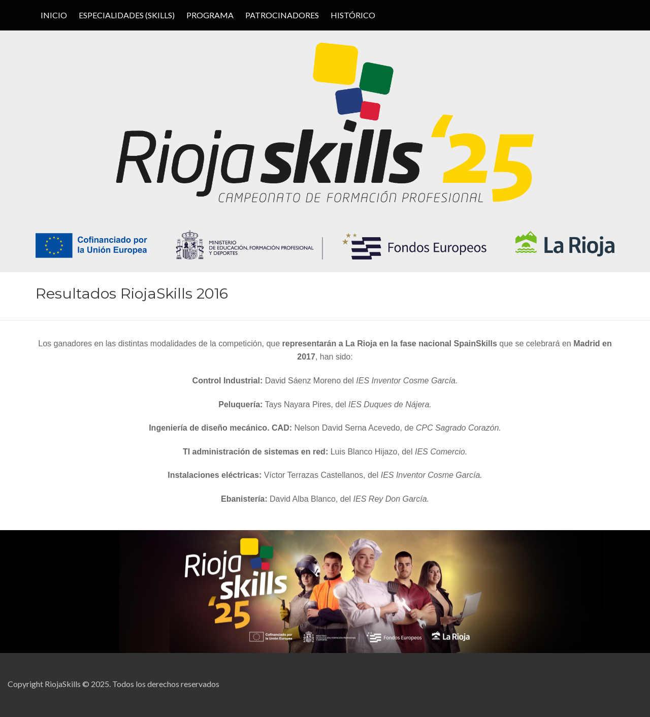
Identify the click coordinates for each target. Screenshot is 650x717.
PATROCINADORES (282, 15)
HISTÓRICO (353, 15)
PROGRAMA (210, 15)
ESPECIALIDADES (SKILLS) (127, 15)
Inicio (54, 15)
